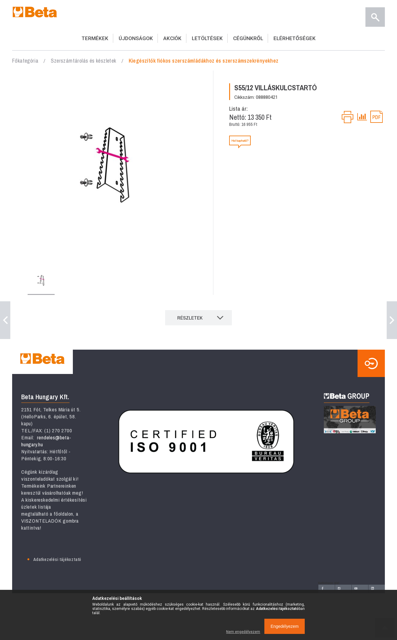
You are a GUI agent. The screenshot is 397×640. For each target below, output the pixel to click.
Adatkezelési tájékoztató (57, 559)
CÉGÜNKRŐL (248, 38)
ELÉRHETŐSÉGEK (294, 38)
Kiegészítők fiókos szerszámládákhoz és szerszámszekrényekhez (204, 60)
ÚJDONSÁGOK (136, 38)
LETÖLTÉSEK (207, 38)
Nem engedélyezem (243, 632)
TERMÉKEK (95, 38)
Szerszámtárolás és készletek (83, 60)
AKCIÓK (172, 38)
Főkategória (25, 60)
